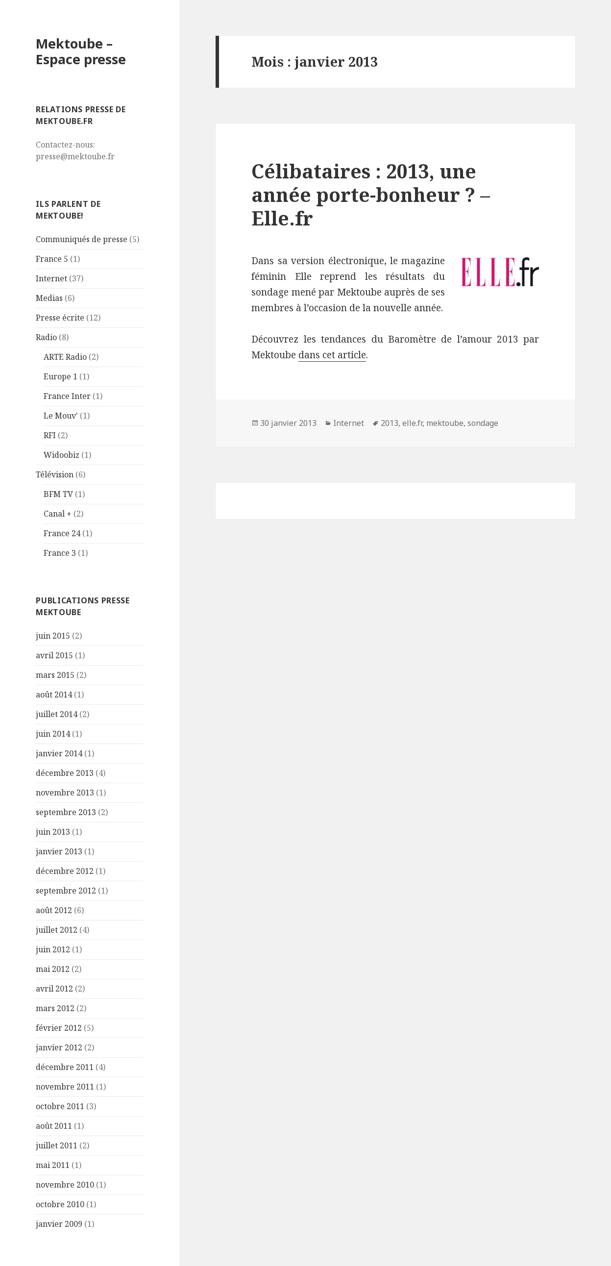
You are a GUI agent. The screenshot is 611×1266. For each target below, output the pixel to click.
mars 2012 (55, 1008)
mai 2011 (53, 1165)
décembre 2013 (65, 773)
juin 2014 (53, 733)
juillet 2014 (56, 714)
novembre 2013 (65, 792)
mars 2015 (55, 675)
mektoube (445, 423)
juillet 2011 (56, 1145)
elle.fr (412, 423)
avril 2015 (54, 655)
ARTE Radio (65, 356)
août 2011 (54, 1125)
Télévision (54, 474)
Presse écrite (60, 317)
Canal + (58, 513)
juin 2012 (53, 949)
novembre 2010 (65, 1184)
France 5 (52, 258)
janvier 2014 (59, 753)
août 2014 (54, 694)
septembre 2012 (66, 890)
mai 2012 (53, 969)
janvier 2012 (59, 1047)
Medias (49, 298)
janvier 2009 (59, 1223)
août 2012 (54, 910)
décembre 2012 (65, 871)
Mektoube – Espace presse (81, 51)
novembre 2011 (65, 1086)
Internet (51, 278)
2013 (389, 423)
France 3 (60, 552)
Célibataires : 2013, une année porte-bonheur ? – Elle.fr (370, 194)
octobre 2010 (60, 1204)
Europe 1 (60, 376)
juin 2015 (53, 635)
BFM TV (58, 494)
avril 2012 (54, 988)
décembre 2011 (65, 1067)
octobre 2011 (60, 1106)
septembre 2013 (66, 812)
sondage (482, 423)
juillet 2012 (56, 929)
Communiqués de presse (81, 239)
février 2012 (59, 1027)
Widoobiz (61, 454)
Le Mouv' (61, 415)
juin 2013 (53, 831)
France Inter (67, 396)
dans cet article (332, 354)
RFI (50, 435)
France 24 (62, 533)
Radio (46, 337)
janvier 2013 (59, 851)
